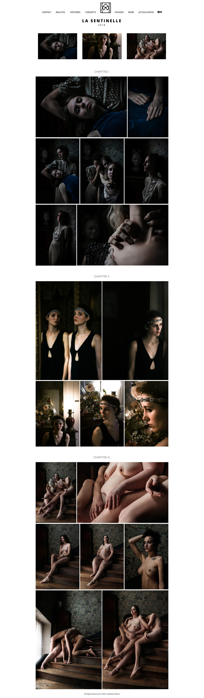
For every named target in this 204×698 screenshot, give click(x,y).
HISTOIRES (75, 12)
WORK (131, 12)
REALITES (60, 12)
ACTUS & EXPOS (146, 12)
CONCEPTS (90, 12)
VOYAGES (119, 12)
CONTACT (46, 12)
